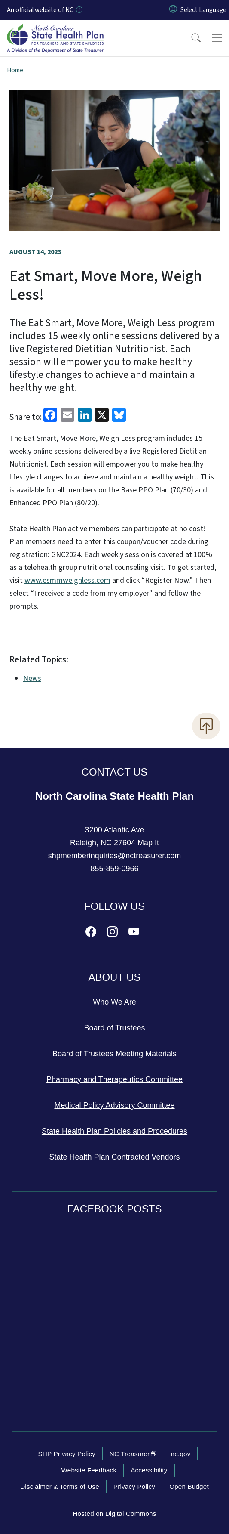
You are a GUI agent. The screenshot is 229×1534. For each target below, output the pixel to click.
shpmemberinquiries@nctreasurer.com (114, 855)
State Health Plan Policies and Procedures (114, 1131)
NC (133, 1453)
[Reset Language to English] (173, 9)
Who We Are (114, 1002)
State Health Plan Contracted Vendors (114, 1157)
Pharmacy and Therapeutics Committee (114, 1079)
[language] (203, 9)
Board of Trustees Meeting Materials (114, 1053)
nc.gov (181, 1453)
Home (15, 70)
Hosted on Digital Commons (114, 1513)
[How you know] (78, 9)
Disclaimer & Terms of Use (59, 1486)
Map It (148, 842)
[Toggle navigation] (217, 38)
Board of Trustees (114, 1028)
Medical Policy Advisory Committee (114, 1105)
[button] (190, 38)
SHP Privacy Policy (66, 1453)
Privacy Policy (134, 1486)
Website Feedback (88, 1470)
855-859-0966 (114, 868)
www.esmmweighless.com (67, 580)
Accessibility (149, 1470)
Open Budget (189, 1486)
